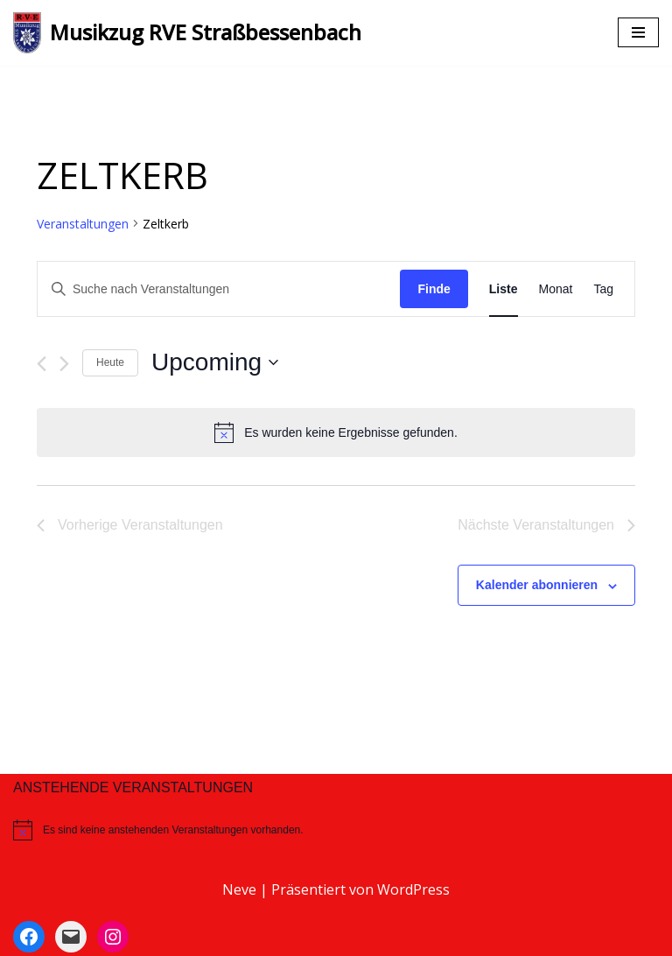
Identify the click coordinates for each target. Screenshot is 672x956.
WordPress (413, 889)
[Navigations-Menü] (638, 32)
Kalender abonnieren (537, 585)
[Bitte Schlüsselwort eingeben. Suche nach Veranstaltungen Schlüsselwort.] (219, 289)
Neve (239, 889)
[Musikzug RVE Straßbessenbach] (187, 32)
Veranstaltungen (83, 223)
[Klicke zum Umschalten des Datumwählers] (214, 362)
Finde (433, 289)
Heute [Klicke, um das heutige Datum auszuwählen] (110, 362)
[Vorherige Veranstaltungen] (41, 363)
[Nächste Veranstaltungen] (64, 363)
